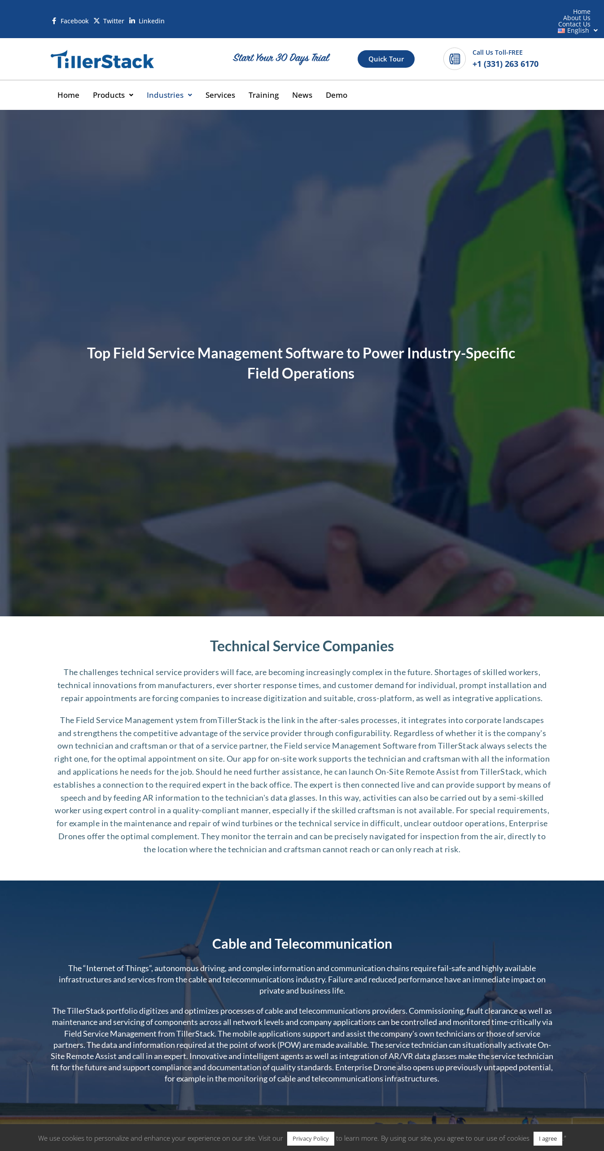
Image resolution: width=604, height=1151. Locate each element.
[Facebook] (54, 13)
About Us (434, 14)
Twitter (114, 13)
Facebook (75, 13)
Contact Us (477, 14)
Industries (173, 80)
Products (115, 80)
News (311, 80)
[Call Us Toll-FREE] (454, 44)
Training (271, 80)
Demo (346, 80)
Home (398, 14)
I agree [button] (548, 1138)
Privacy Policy (311, 1138)
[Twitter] (97, 13)
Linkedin (153, 13)
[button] (526, 14)
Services (226, 80)
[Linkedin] (133, 13)
